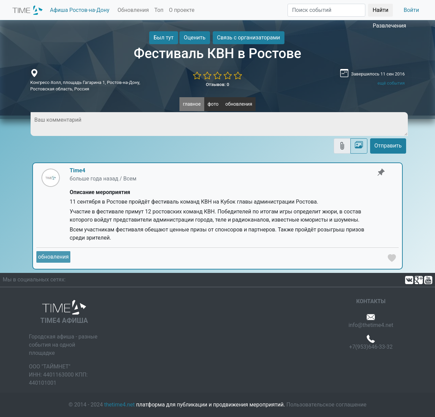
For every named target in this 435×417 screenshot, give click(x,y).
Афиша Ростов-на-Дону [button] (79, 10)
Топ (158, 10)
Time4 (77, 170)
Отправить (388, 145)
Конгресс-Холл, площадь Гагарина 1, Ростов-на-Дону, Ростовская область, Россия (85, 86)
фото (213, 104)
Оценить (195, 37)
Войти (411, 10)
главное (192, 104)
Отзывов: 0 (217, 84)
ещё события (391, 83)
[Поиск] (326, 10)
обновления (238, 104)
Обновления (133, 10)
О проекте (181, 10)
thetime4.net (119, 404)
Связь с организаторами (248, 37)
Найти (380, 10)
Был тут (164, 37)
